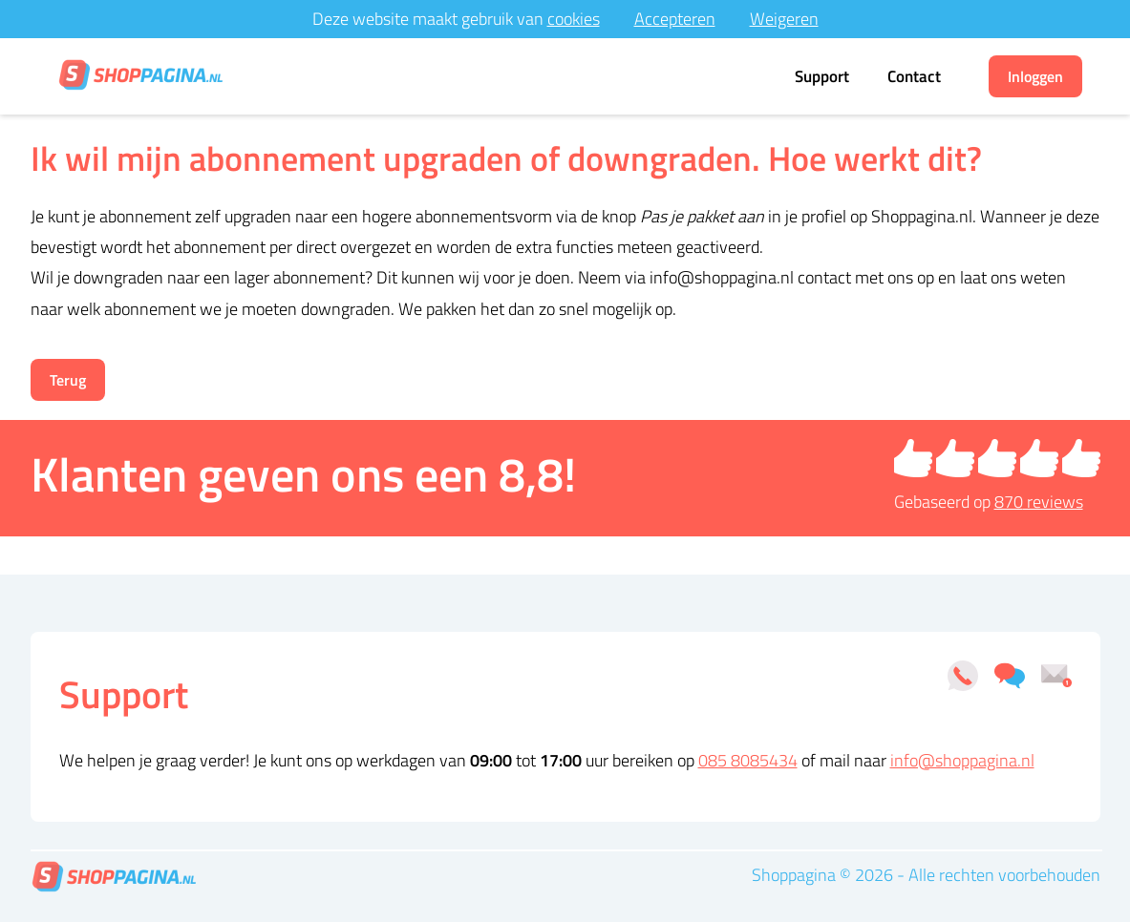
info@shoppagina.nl (962, 760)
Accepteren (674, 18)
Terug (68, 379)
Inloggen (1035, 76)
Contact (914, 76)
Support (822, 76)
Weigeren (784, 18)
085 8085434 (748, 760)
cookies (573, 18)
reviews (1038, 501)
